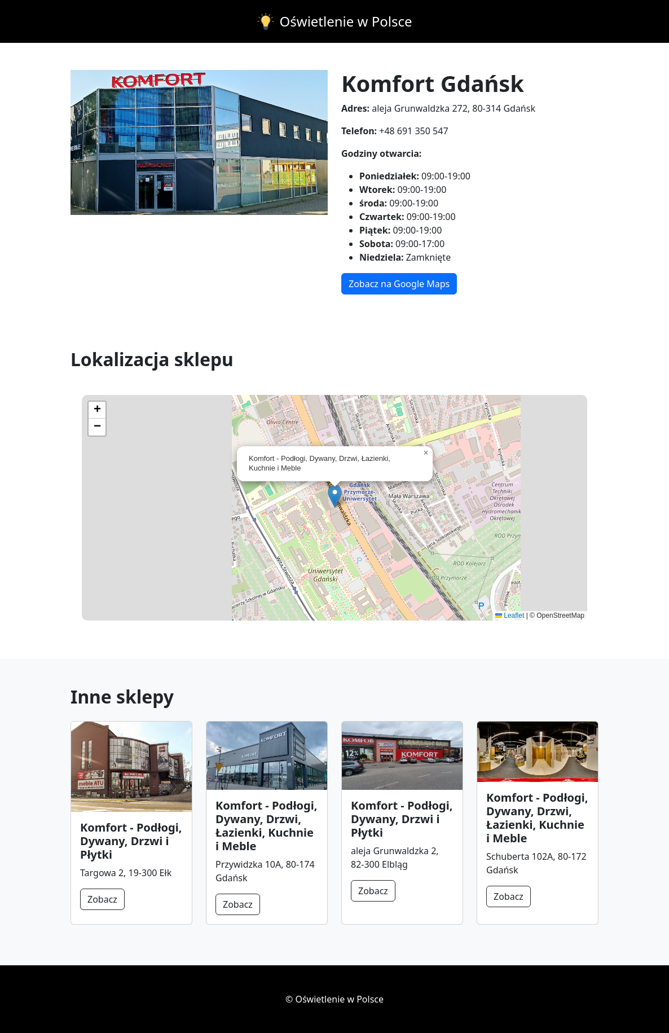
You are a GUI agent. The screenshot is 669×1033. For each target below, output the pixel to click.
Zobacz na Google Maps (399, 284)
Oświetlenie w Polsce (346, 21)
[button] (335, 496)
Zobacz (102, 899)
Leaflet (509, 615)
